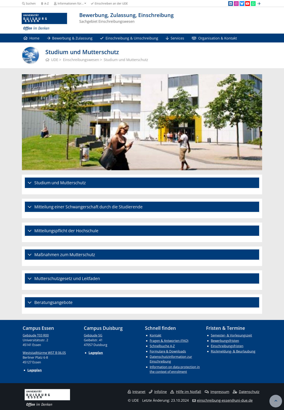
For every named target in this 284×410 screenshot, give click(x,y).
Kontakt (155, 335)
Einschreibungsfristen (227, 346)
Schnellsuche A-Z (162, 346)
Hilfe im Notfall (185, 391)
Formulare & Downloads (168, 351)
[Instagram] (236, 3)
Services (175, 38)
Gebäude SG (93, 335)
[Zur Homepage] (44, 22)
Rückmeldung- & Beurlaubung (233, 351)
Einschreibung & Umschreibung (129, 38)
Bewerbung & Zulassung (69, 38)
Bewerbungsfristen (225, 341)
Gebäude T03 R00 (36, 335)
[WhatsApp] (253, 3)
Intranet (137, 391)
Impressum (217, 391)
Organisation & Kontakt (214, 38)
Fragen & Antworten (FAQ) (169, 341)
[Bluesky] (242, 3)
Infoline (158, 391)
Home (31, 38)
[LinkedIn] (230, 3)
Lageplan (34, 370)
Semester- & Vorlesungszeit (231, 335)
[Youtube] (247, 3)
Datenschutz (246, 391)
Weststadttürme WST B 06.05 (44, 353)
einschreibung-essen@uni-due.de (225, 400)
